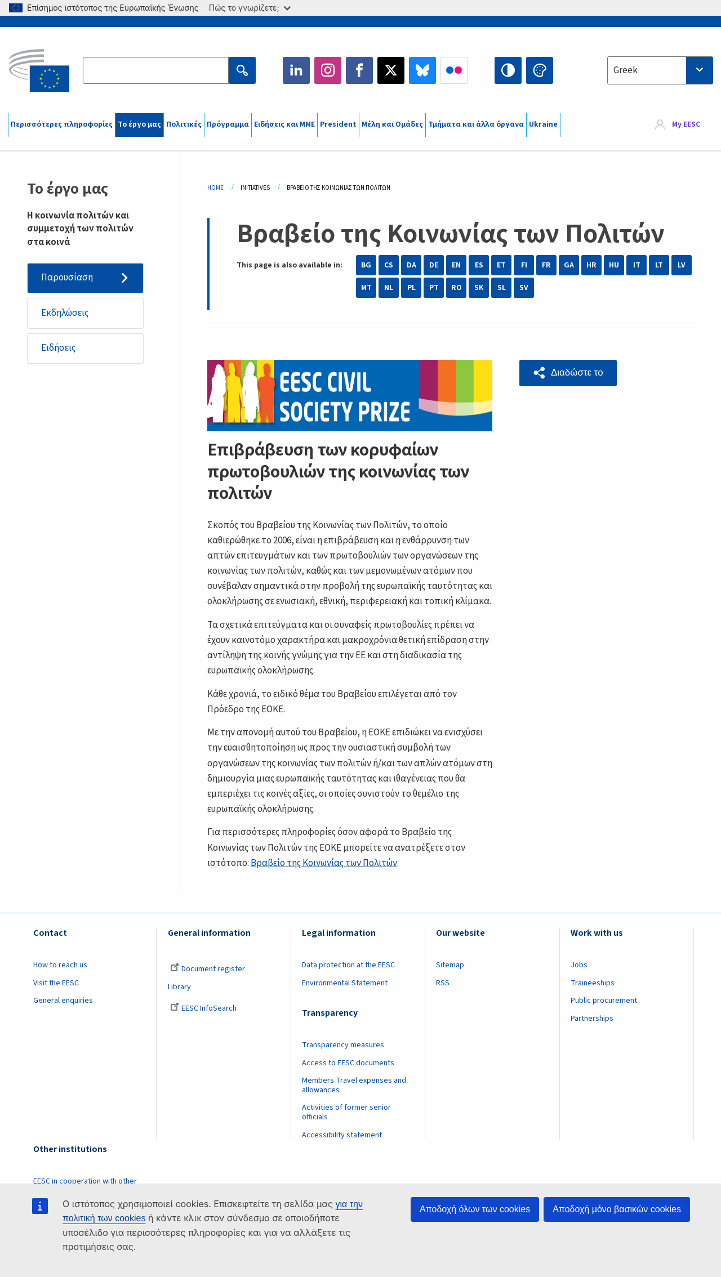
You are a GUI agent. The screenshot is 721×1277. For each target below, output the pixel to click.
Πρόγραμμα (228, 124)
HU (614, 265)
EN (456, 265)
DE (433, 265)
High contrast (508, 70)
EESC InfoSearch (203, 1008)
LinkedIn (296, 70)
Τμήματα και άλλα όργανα (476, 124)
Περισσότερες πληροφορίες (62, 124)
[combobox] (660, 70)
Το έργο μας (139, 124)
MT (366, 287)
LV (682, 265)
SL (501, 287)
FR (546, 265)
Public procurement (604, 1000)
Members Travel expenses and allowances (354, 1085)
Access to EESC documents (348, 1063)
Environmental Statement (345, 983)
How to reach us (60, 965)
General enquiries (63, 1000)
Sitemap (450, 965)
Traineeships (593, 983)
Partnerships (592, 1018)
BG (366, 265)
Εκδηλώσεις (64, 313)
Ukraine (543, 124)
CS (388, 265)
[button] (568, 373)
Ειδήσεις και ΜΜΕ (284, 124)
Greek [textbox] (625, 70)
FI (524, 265)
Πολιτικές (184, 124)
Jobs (579, 965)
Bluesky (422, 70)
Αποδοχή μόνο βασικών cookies (617, 1209)
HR (591, 265)
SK (478, 287)
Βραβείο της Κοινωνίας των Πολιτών (324, 863)
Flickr (454, 70)
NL (388, 287)
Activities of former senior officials (346, 1112)
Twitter (390, 70)
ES (479, 265)
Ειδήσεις (58, 348)
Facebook (359, 70)
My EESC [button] (686, 125)
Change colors (539, 70)
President (338, 124)
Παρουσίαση (67, 277)
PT (434, 287)
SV (523, 287)
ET (501, 265)
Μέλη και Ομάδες (392, 124)
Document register (207, 969)
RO (456, 287)
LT (659, 265)
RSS (442, 983)
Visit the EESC (56, 983)
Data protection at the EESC (348, 965)
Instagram (327, 70)
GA (569, 265)
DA (411, 265)
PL (411, 287)
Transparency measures (343, 1045)
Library (179, 987)
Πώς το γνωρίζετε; (250, 7)
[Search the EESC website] (155, 70)
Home (215, 188)
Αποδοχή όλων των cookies (475, 1209)
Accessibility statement (342, 1135)
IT (636, 265)
